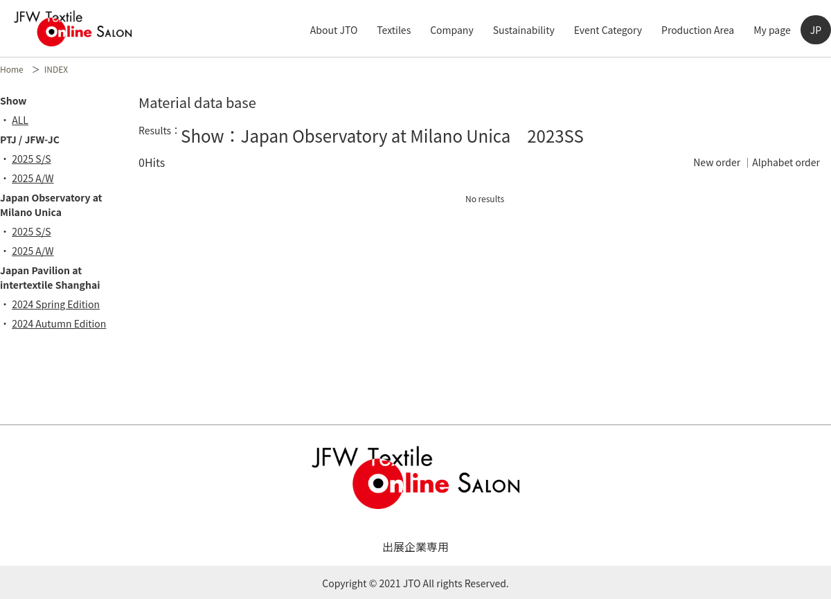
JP (815, 30)
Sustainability (524, 30)
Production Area (697, 30)
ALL (24, 120)
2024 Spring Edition (60, 304)
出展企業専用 (415, 546)
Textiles (394, 30)
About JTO (333, 30)
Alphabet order (786, 162)
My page (772, 30)
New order (716, 162)
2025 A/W (37, 178)
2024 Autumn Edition (63, 323)
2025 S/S (36, 159)
